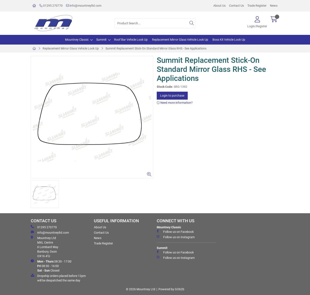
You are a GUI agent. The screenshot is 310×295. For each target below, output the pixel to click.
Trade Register (257, 5)
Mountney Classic (77, 39)
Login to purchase (172, 95)
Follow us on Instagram (176, 237)
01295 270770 (51, 5)
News (273, 5)
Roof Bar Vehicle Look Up (131, 39)
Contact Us (236, 5)
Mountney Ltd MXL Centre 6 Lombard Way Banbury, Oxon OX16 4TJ (44, 247)
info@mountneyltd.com (83, 5)
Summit (101, 39)
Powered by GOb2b (171, 289)
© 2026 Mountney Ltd (140, 289)
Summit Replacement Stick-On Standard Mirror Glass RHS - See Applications (155, 48)
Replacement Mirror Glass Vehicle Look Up (180, 39)
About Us (219, 5)
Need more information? (175, 102)
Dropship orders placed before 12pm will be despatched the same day (58, 278)
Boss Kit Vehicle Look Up (228, 39)
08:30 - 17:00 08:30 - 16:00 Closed (51, 265)
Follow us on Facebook (175, 231)
